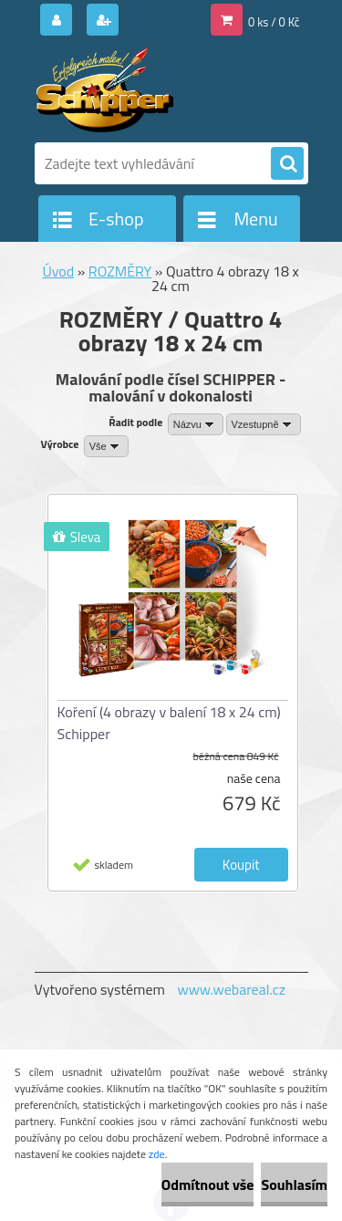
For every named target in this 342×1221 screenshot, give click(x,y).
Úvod (58, 271)
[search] (287, 164)
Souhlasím (294, 1184)
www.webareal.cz (231, 989)
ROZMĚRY (119, 271)
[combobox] (195, 424)
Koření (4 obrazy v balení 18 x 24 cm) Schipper (169, 723)
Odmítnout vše (207, 1184)
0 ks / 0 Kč (274, 22)
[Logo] (160, 89)
